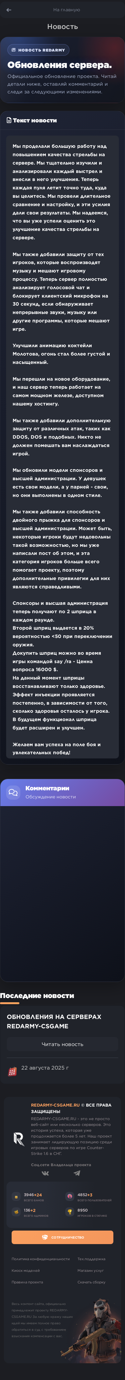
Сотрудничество (62, 1237)
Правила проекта (27, 1282)
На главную (66, 10)
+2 (33, 1210)
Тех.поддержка (91, 1259)
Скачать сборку (92, 1282)
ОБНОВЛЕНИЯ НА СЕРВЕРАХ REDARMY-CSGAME (54, 1021)
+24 (38, 1195)
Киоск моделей (26, 1270)
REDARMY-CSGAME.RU (55, 1105)
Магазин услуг (91, 1270)
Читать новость (62, 1044)
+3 (89, 1195)
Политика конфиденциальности (41, 1259)
